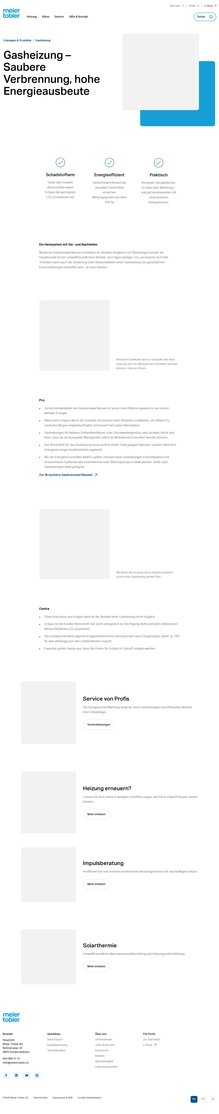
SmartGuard (55, 1039)
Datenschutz (41, 1098)
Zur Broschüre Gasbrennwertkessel (68, 475)
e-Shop (210, 6)
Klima (45, 16)
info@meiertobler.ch (16, 1062)
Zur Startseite (151, 1039)
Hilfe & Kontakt (78, 16)
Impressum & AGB (63, 1098)
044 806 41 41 (11, 1058)
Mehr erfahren (97, 814)
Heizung (32, 16)
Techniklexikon (56, 1050)
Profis (194, 6)
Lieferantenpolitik (106, 1067)
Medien (100, 1056)
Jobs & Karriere (105, 1045)
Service (59, 16)
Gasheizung (42, 40)
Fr (203, 1099)
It (213, 1099)
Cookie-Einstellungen (89, 1098)
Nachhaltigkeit (104, 1061)
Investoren (101, 1050)
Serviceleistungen (99, 724)
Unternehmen (103, 1039)
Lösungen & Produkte (17, 40)
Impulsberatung (57, 1045)
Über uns (176, 6)
